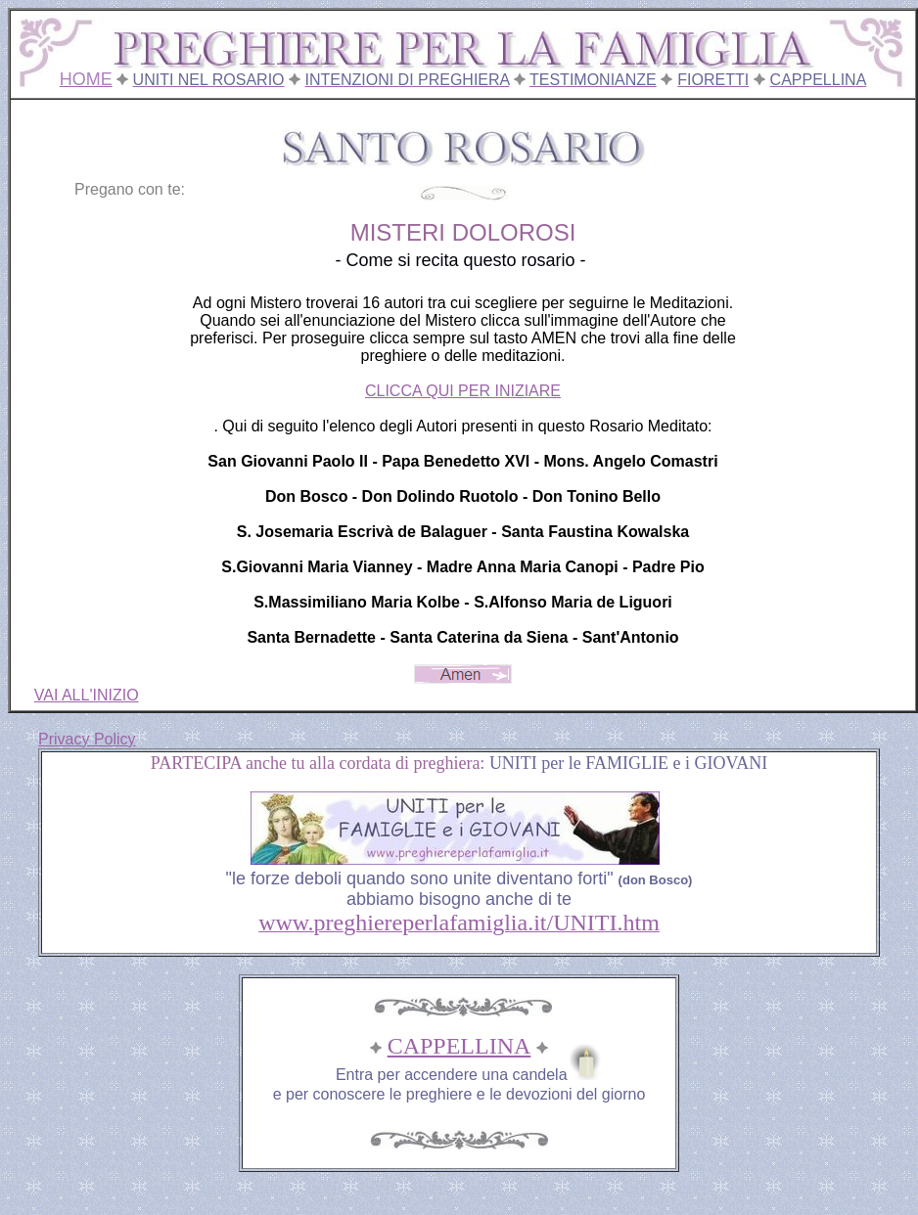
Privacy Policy (87, 739)
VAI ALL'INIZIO (86, 695)
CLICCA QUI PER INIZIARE (463, 390)
